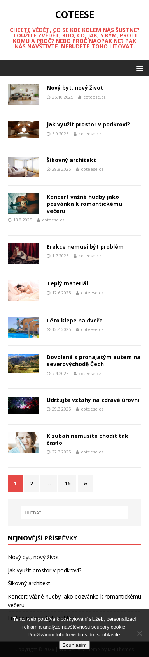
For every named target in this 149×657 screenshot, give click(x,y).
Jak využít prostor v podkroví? (88, 124)
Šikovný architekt (71, 160)
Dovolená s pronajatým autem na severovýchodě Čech (93, 360)
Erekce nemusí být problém (85, 246)
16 (67, 483)
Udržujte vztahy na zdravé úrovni (93, 400)
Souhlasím (74, 645)
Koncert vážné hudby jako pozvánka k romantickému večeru (84, 203)
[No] (139, 633)
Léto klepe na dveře (75, 320)
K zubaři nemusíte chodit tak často (87, 439)
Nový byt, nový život (75, 87)
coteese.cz (94, 97)
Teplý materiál (67, 283)
